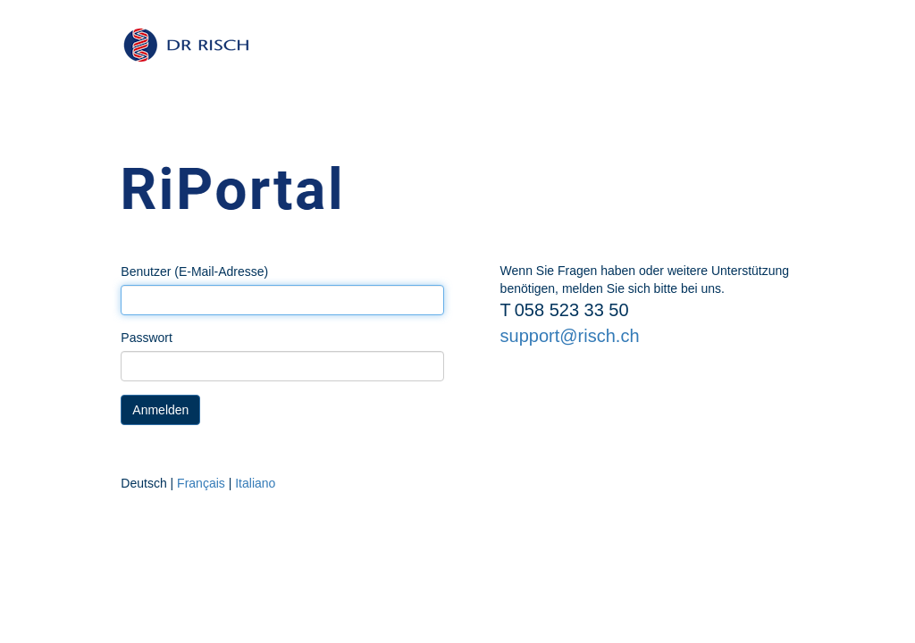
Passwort (146, 337)
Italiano (255, 483)
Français (201, 483)
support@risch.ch (570, 336)
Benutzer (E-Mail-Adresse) (194, 271)
